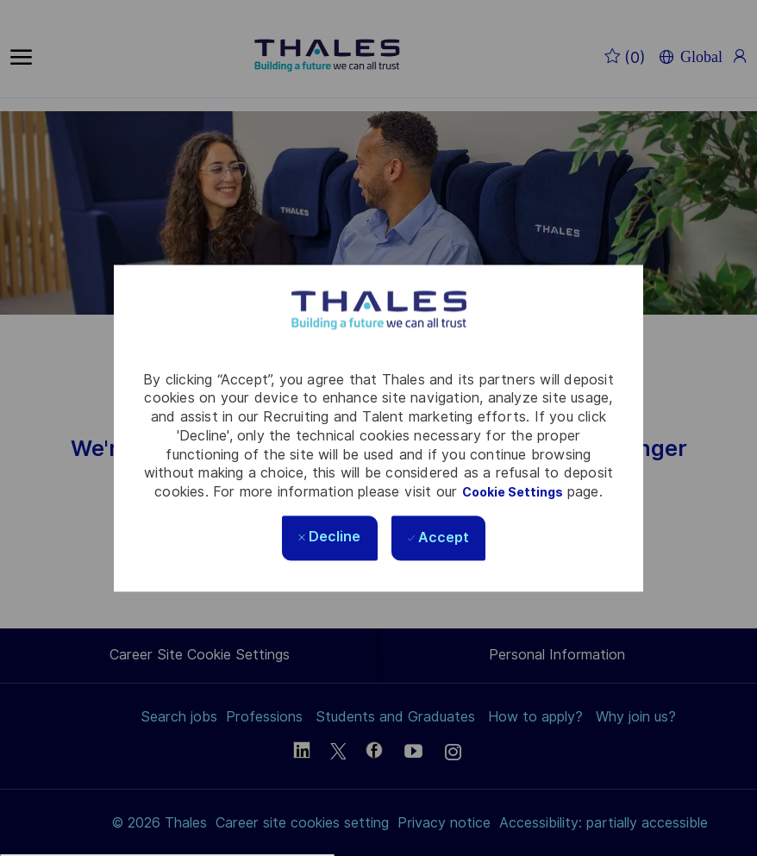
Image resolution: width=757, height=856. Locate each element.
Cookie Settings (512, 492)
